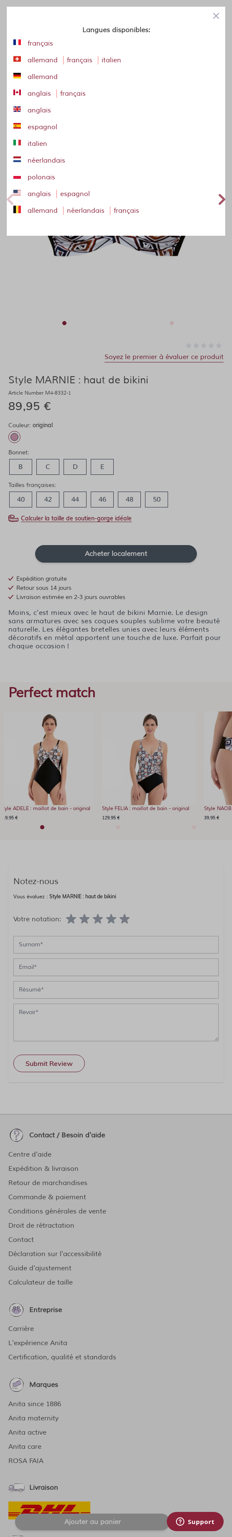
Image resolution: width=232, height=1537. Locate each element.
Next (222, 198)
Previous (10, 198)
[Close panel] (216, 15)
